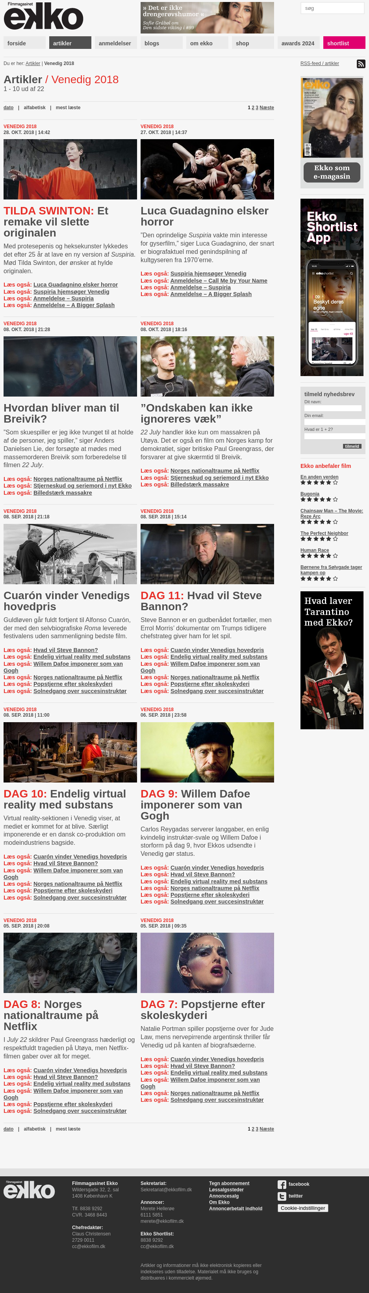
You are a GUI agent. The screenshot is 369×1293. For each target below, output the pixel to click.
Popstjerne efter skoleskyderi (73, 684)
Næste (267, 107)
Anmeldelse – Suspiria (63, 298)
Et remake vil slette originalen (56, 222)
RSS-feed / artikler (319, 63)
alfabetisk (34, 107)
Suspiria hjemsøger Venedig (71, 292)
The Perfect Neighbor (324, 533)
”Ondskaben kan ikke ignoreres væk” (197, 413)
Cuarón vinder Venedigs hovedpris (67, 601)
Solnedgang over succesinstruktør (80, 691)
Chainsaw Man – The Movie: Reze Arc (331, 513)
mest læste (68, 107)
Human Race (314, 550)
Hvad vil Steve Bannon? (65, 650)
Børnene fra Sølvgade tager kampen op (331, 570)
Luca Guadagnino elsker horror (75, 284)
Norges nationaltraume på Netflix (77, 479)
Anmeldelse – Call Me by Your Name (218, 281)
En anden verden (319, 477)
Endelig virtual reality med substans (81, 657)
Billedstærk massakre (62, 493)
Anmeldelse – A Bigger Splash (74, 305)
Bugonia (309, 494)
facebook (294, 1184)
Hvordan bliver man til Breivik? (61, 413)
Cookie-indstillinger (303, 1208)
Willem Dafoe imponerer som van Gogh (195, 805)
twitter (290, 1196)
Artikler (33, 63)
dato (8, 107)
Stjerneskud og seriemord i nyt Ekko (82, 486)
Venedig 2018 (59, 63)
